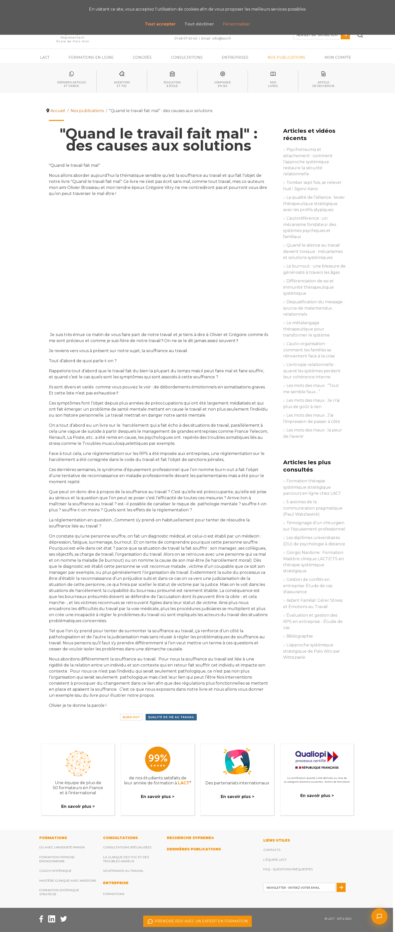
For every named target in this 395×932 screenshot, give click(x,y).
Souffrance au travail (123, 871)
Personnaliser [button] (236, 24)
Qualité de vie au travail (171, 717)
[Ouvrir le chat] (379, 916)
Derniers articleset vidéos (71, 84)
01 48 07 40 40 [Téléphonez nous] (186, 38)
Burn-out (131, 717)
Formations (113, 894)
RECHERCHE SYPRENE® (190, 838)
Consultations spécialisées (127, 847)
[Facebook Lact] (41, 918)
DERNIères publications (194, 849)
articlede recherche (323, 84)
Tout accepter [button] (160, 24)
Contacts (271, 850)
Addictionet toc (122, 84)
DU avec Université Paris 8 (62, 847)
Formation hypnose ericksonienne (57, 859)
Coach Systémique (55, 871)
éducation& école (172, 84)
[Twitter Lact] (63, 918)
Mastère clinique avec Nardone (67, 880)
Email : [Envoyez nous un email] (216, 38)
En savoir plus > (78, 806)
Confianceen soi (222, 84)
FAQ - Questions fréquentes (288, 869)
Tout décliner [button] (199, 24)
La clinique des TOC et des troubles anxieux (126, 859)
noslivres (273, 84)
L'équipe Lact (275, 859)
